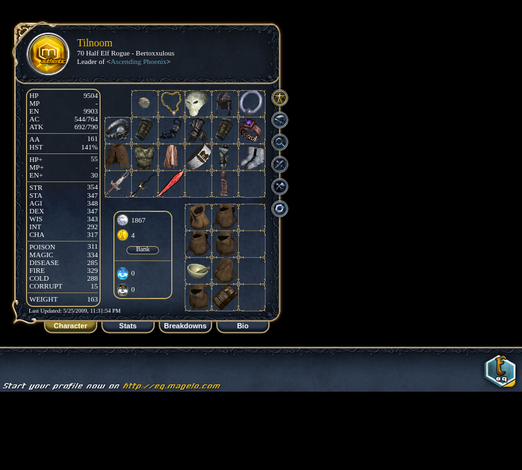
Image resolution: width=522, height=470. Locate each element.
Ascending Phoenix (138, 61)
